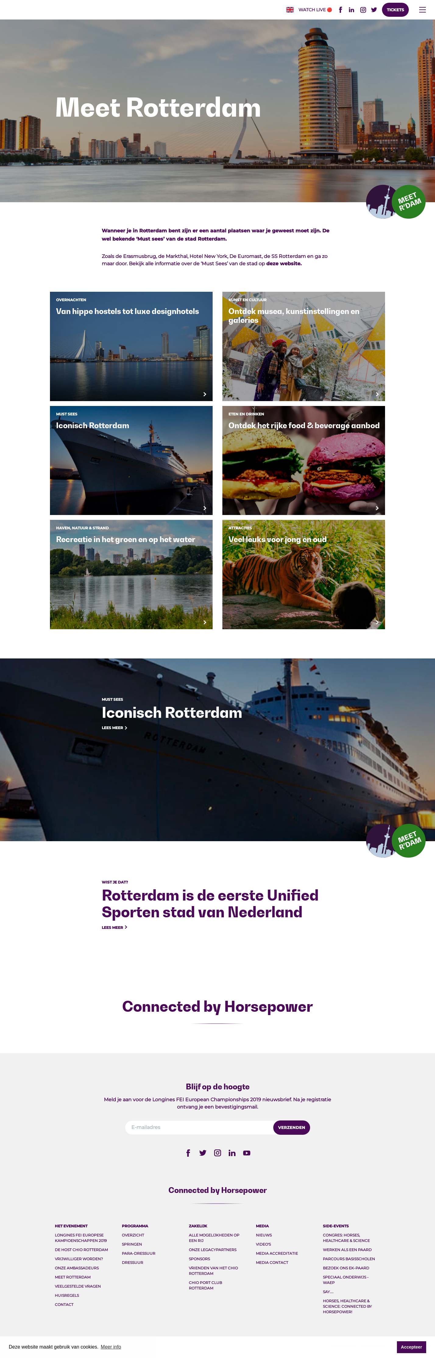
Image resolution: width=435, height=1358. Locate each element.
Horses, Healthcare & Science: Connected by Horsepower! (347, 1306)
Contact (64, 1304)
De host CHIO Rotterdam (81, 1249)
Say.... (328, 1291)
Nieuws (264, 1235)
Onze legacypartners (212, 1249)
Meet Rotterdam (72, 1277)
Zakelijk (198, 1226)
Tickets (395, 9)
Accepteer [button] (411, 1347)
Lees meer (115, 728)
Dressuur (132, 1262)
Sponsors (199, 1259)
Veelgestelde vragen (78, 1286)
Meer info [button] (111, 1346)
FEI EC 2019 (112, 10)
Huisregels (67, 1295)
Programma (135, 1226)
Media (262, 1226)
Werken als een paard (347, 1249)
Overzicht (133, 1235)
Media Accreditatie (277, 1253)
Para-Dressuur (138, 1253)
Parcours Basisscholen (349, 1259)
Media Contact (272, 1262)
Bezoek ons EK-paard (346, 1268)
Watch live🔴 (315, 9)
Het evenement (71, 1226)
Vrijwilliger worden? (79, 1259)
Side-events (336, 1226)
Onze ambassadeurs (77, 1268)
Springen (132, 1244)
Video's (263, 1244)
